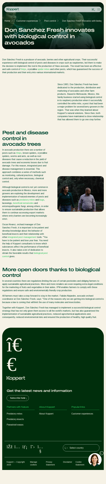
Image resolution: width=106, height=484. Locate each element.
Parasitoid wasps (15, 425)
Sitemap (95, 476)
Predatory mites (14, 414)
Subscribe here (19, 398)
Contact (43, 425)
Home (7, 21)
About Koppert (46, 414)
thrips (23, 69)
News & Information (48, 419)
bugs (41, 200)
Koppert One (77, 425)
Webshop (76, 419)
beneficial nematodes (23, 203)
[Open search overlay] (93, 9)
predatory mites (27, 200)
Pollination (12, 447)
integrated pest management (22, 237)
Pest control (50, 21)
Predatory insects (15, 419)
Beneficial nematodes (17, 430)
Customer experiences (27, 21)
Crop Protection (14, 441)
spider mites (44, 69)
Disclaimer (67, 476)
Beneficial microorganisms (19, 436)
